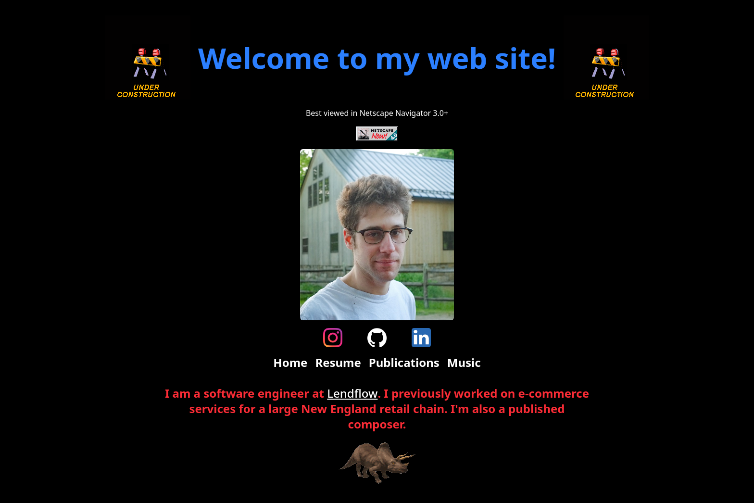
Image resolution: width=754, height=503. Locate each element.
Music (464, 362)
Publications (404, 362)
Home (290, 362)
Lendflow (352, 393)
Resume (338, 362)
